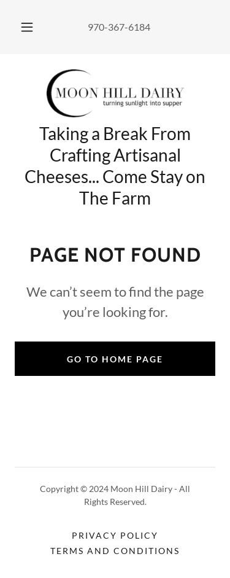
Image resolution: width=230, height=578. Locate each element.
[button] (27, 27)
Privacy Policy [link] (115, 535)
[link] (115, 93)
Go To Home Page (115, 359)
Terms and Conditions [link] (115, 550)
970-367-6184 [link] (119, 27)
